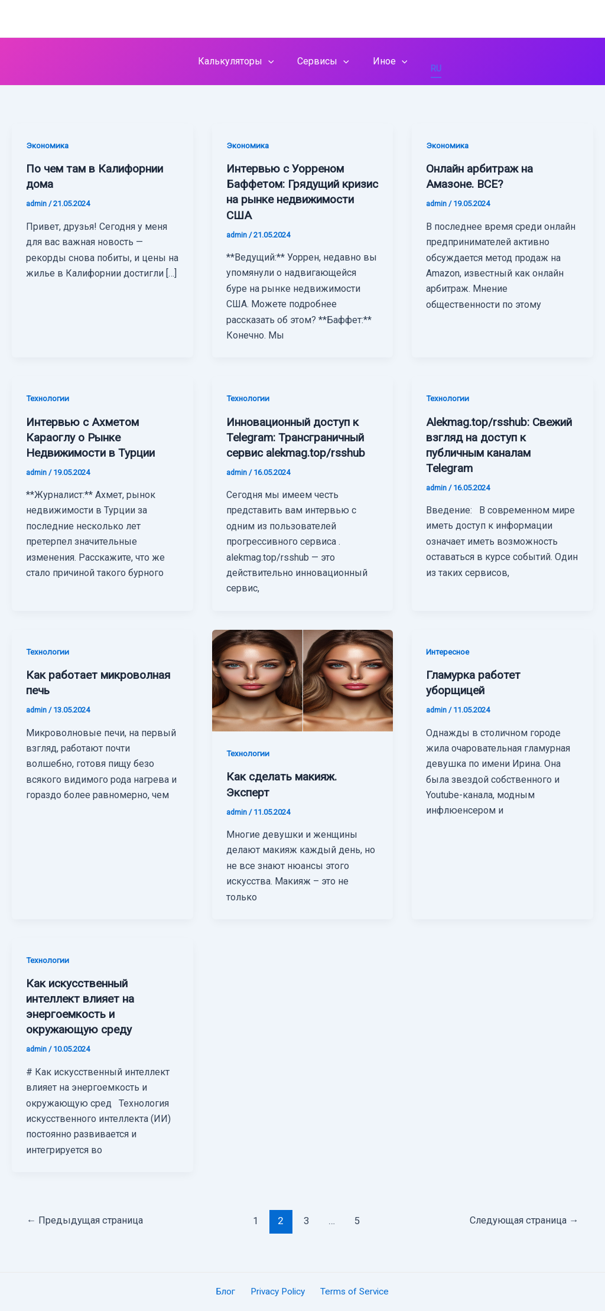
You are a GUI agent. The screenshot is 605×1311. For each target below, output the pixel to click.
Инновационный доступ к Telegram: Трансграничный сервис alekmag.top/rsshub (300, 436)
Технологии (48, 398)
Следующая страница (521, 1221)
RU (429, 68)
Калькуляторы (241, 61)
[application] (273, 61)
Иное (385, 61)
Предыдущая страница (87, 1221)
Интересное (449, 651)
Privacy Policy (277, 1291)
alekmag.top (63, 18)
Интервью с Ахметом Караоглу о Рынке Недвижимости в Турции (97, 436)
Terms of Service (352, 1291)
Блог (228, 1291)
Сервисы (323, 61)
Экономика (48, 145)
